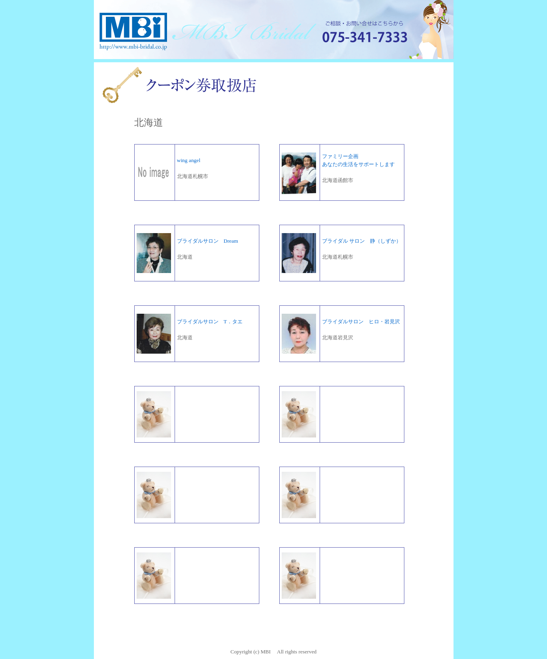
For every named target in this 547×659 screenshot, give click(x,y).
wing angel (189, 160)
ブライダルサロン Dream (207, 241)
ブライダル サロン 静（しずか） (361, 241)
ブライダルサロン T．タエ (210, 322)
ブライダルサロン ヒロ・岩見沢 (361, 322)
